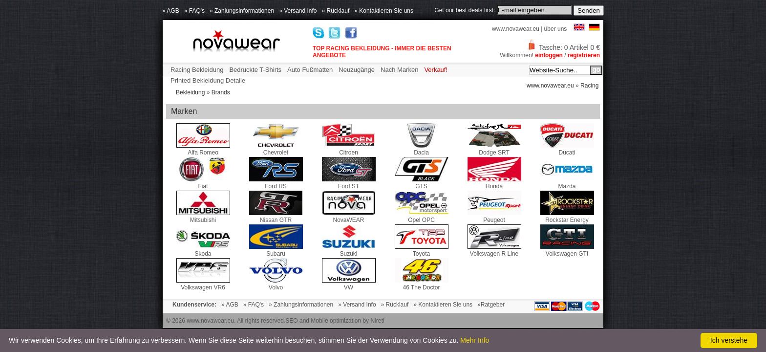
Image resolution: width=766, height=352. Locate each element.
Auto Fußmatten (310, 69)
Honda (494, 183)
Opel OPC (421, 216)
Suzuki (349, 250)
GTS (421, 183)
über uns (555, 28)
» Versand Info (298, 10)
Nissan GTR (276, 216)
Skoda (203, 250)
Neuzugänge (357, 69)
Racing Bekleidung (196, 69)
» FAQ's (194, 10)
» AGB (170, 10)
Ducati (567, 149)
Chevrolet (276, 149)
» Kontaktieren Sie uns (383, 10)
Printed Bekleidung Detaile (207, 80)
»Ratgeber (491, 304)
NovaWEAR (349, 216)
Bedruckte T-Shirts (255, 69)
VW (349, 284)
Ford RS (276, 183)
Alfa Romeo (203, 149)
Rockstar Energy (567, 216)
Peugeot (494, 216)
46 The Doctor (421, 284)
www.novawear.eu (515, 28)
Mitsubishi (203, 216)
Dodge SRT (494, 149)
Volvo (276, 284)
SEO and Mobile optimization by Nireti (334, 320)
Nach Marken (399, 69)
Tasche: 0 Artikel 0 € (563, 47)
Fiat (203, 183)
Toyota (421, 250)
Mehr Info (474, 340)
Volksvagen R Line (494, 250)
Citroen (349, 149)
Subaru (276, 250)
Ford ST (349, 183)
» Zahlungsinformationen (242, 10)
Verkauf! (435, 69)
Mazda (567, 183)
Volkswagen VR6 (203, 284)
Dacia (421, 149)
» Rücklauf (336, 10)
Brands (221, 92)
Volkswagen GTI (567, 250)
